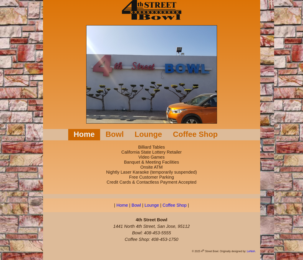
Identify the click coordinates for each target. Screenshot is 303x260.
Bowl (115, 134)
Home (84, 134)
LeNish (251, 251)
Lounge (148, 134)
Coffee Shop (195, 134)
